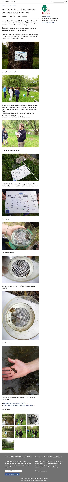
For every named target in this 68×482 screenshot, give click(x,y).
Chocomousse (47, 16)
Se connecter (24, 480)
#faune (53, 22)
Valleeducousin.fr (8, 1)
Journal (4, 6)
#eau (50, 22)
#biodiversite (45, 22)
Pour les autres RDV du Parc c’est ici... (14, 403)
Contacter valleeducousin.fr (40, 480)
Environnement (12, 6)
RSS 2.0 (30, 480)
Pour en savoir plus (41, 471)
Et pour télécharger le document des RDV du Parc (18, 405)
